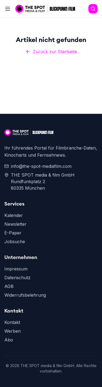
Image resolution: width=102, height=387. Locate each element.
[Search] (93, 8)
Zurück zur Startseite (51, 51)
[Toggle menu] (7, 8)
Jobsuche (14, 241)
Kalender (13, 215)
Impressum (15, 269)
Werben (12, 331)
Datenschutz (17, 277)
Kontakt (12, 322)
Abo (8, 340)
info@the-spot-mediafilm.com (38, 166)
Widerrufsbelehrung (25, 295)
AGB (9, 286)
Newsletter (15, 224)
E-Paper (12, 233)
